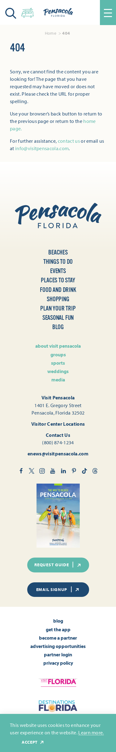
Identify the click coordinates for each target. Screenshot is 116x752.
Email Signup (58, 589)
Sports (58, 363)
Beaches (58, 252)
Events (58, 271)
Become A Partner (58, 638)
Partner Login (58, 654)
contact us (69, 141)
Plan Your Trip (57, 308)
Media (58, 379)
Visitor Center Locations (58, 424)
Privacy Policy (58, 663)
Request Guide (57, 565)
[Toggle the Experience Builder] (27, 12)
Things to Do (58, 261)
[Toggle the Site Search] (10, 12)
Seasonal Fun (58, 317)
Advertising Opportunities (58, 646)
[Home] (58, 12)
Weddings (58, 371)
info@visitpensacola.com (42, 148)
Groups (58, 354)
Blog (58, 327)
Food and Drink (58, 289)
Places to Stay (58, 280)
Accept (33, 742)
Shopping (58, 299)
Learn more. (91, 732)
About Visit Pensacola (58, 346)
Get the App (58, 629)
